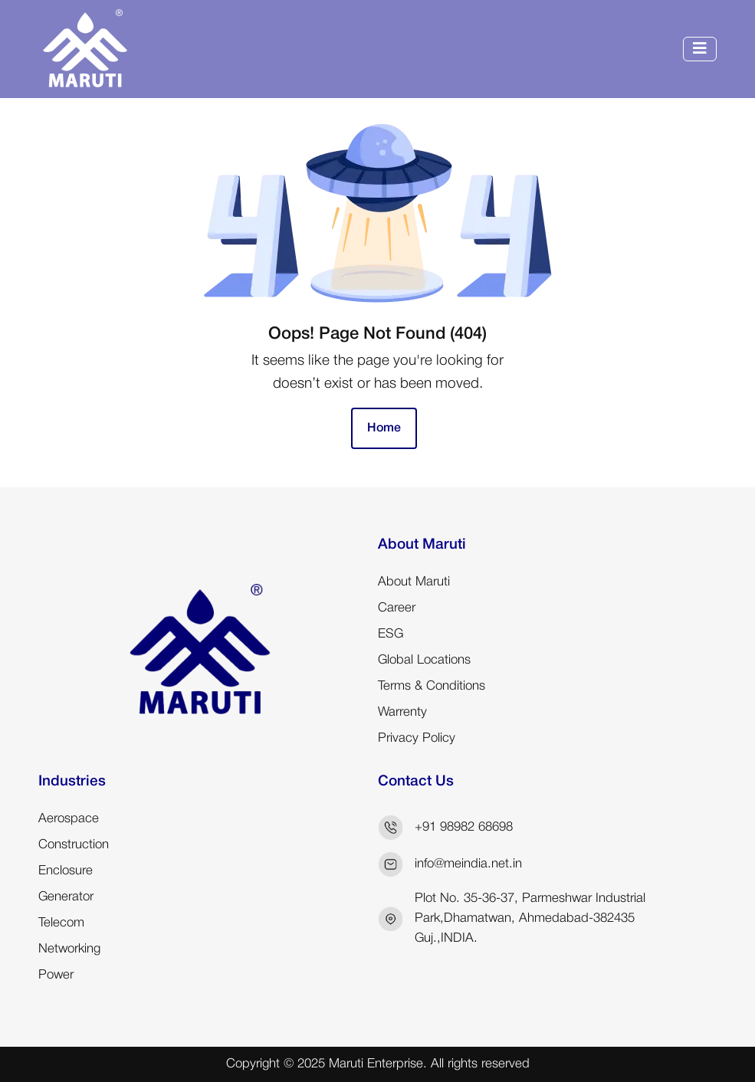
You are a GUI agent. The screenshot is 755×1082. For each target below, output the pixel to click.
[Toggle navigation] (700, 49)
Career (396, 608)
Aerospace (68, 819)
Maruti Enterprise (376, 1064)
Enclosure (65, 871)
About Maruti (414, 582)
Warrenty (402, 712)
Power (56, 975)
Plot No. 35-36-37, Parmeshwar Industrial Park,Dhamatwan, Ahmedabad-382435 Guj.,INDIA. (530, 918)
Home (384, 428)
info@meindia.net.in (468, 864)
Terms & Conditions (431, 686)
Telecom (61, 923)
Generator (66, 897)
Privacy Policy (416, 738)
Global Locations (424, 660)
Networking (69, 949)
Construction (73, 845)
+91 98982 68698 (464, 827)
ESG (390, 634)
